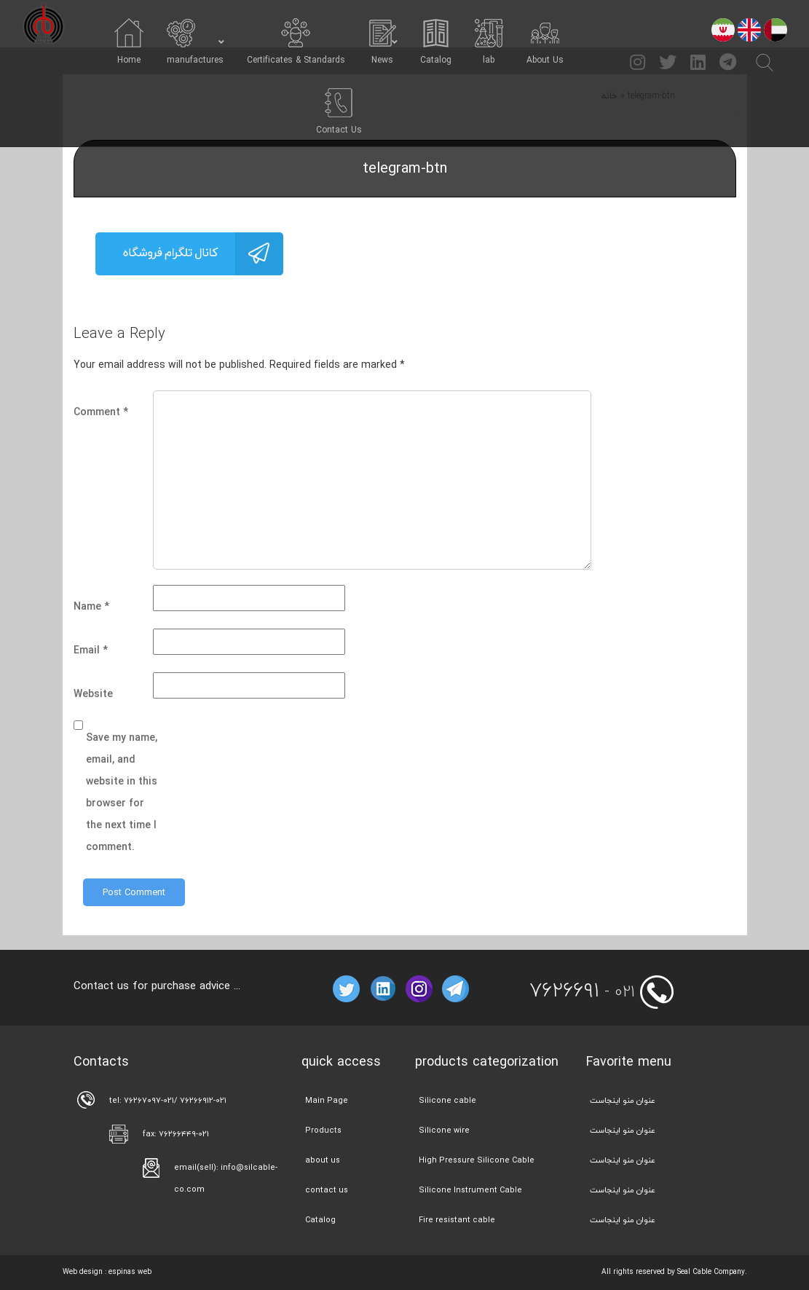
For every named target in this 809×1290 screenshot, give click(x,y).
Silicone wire (444, 1130)
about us (322, 1160)
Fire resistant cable (457, 1220)
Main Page (326, 1100)
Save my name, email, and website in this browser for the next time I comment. (121, 792)
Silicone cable (447, 1100)
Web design (83, 1271)
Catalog (320, 1220)
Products (323, 1130)
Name (91, 606)
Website (93, 694)
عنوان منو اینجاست (622, 1100)
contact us (326, 1190)
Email (91, 650)
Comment (101, 412)
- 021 (582, 991)
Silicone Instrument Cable (470, 1190)
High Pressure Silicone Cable (476, 1160)
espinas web (129, 1271)
